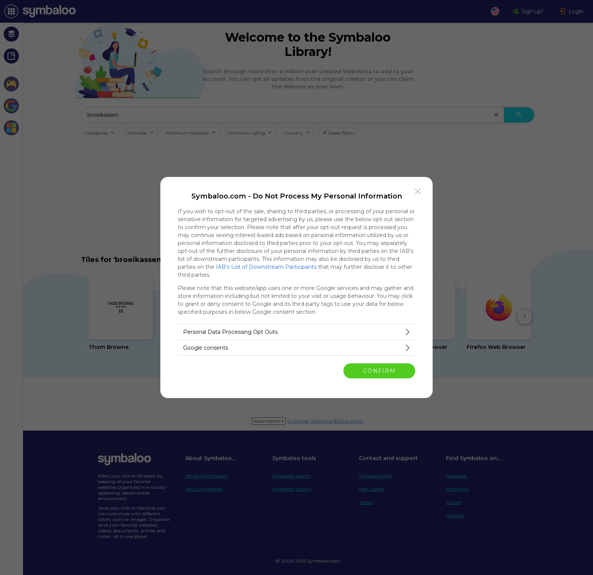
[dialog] (296, 287)
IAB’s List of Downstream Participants (266, 266)
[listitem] (296, 331)
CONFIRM (379, 370)
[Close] (418, 191)
